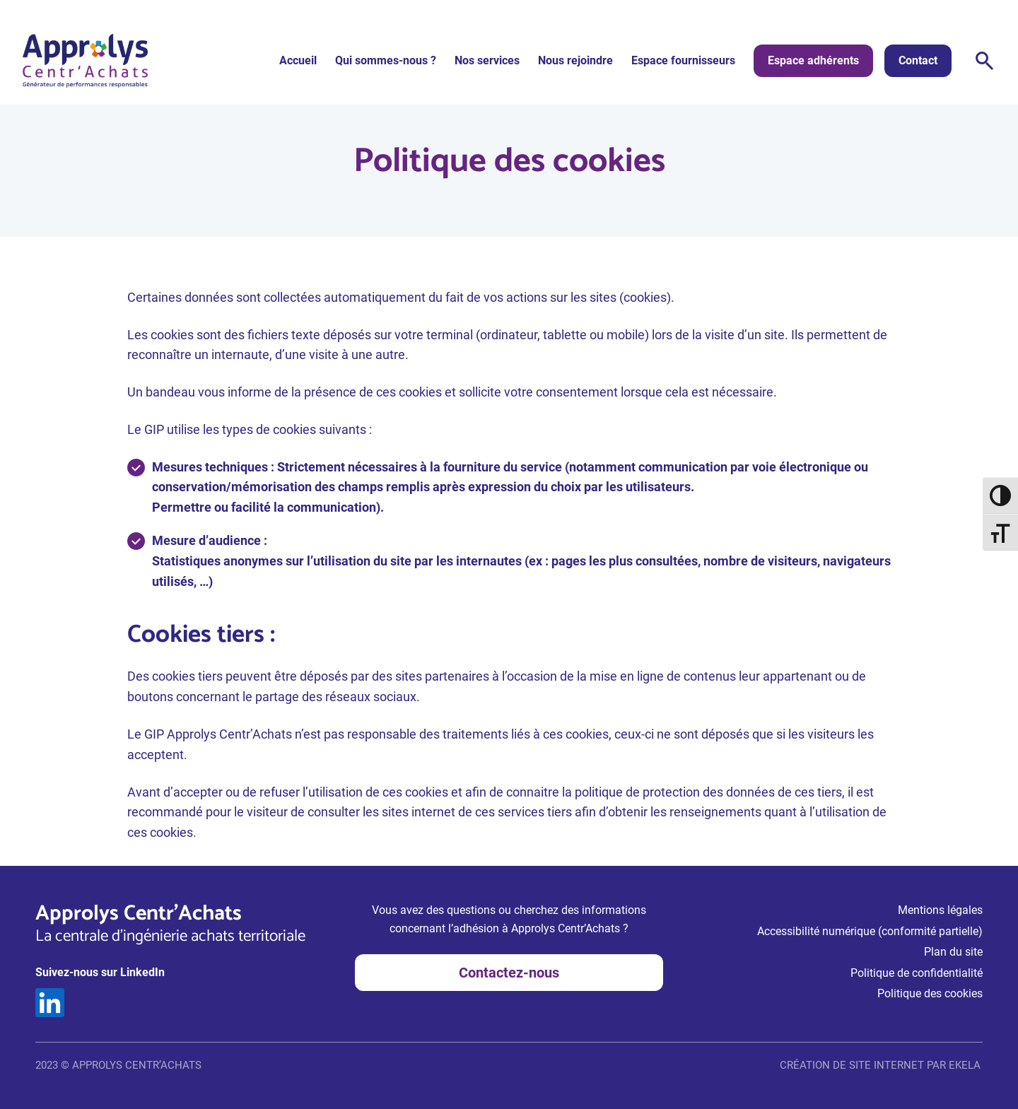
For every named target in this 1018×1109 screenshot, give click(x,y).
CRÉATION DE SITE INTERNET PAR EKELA (880, 1065)
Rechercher (984, 61)
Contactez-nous (509, 972)
